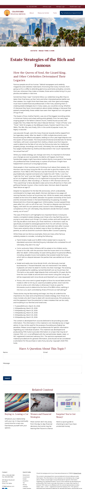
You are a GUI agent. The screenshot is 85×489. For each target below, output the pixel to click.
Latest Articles (27, 483)
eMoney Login (47, 1)
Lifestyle (25, 481)
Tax (24, 478)
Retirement (26, 470)
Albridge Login (60, 1)
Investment (26, 472)
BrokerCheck (77, 468)
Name (5, 347)
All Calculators (27, 487)
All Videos (25, 485)
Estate (25, 474)
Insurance (25, 476)
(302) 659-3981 (31, 1)
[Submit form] (7, 373)
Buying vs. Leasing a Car (16, 409)
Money (25, 479)
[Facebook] (3, 484)
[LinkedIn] (6, 484)
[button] (32, 7)
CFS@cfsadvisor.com (8, 481)
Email (45, 347)
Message (6, 358)
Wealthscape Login (75, 1)
